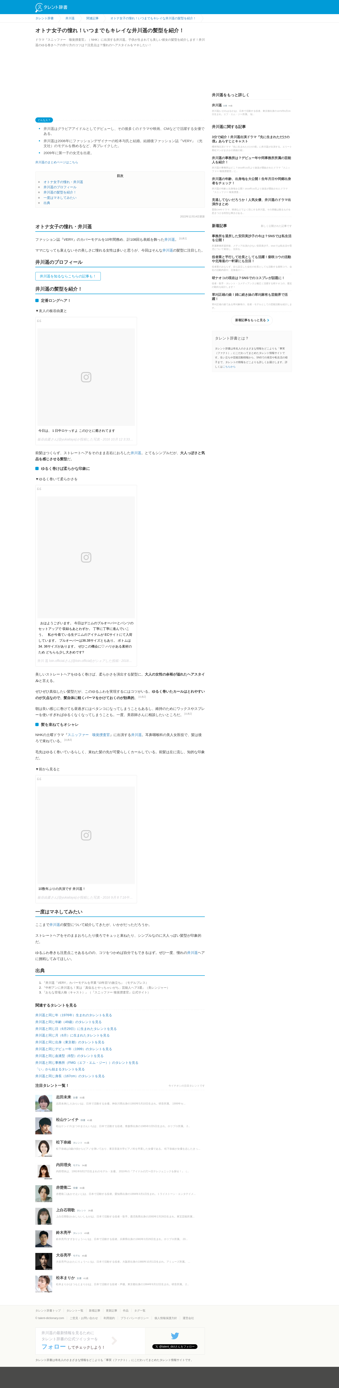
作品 (126, 1310)
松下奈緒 (63, 1142)
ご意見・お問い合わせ (84, 1318)
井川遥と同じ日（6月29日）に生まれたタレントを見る (76, 1029)
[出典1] (183, 238)
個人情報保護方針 (165, 1318)
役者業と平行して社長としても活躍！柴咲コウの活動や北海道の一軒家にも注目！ (251, 259)
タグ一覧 (139, 1310)
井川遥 (169, 239)
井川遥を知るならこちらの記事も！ (68, 276)
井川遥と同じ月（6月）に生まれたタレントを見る (72, 1035)
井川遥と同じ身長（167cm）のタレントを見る (70, 1076)
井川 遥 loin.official (51, 661)
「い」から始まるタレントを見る (60, 1069)
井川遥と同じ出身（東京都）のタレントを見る (70, 1042)
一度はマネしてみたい (60, 198)
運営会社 (188, 1318)
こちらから (229, 366)
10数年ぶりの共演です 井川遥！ (62, 889)
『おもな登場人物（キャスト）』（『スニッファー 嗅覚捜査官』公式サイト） (96, 992)
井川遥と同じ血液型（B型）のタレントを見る (69, 1056)
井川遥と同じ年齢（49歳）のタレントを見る (68, 1022)
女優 (75, 1097)
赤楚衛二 (63, 1187)
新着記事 (94, 1310)
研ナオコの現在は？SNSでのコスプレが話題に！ (248, 278)
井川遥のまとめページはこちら (56, 162)
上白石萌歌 (65, 1210)
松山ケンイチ (67, 1120)
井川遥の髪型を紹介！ (60, 192)
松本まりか (65, 1278)
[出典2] (142, 697)
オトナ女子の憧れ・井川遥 (63, 182)
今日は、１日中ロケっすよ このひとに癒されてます (76, 430)
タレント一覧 (74, 1310)
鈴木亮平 (63, 1233)
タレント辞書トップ (48, 1310)
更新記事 (111, 1310)
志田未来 (63, 1097)
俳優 (83, 1120)
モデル (76, 1165)
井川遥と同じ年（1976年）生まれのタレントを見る (73, 1015)
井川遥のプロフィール (60, 187)
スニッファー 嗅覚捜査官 (89, 735)
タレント (77, 1142)
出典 (47, 203)
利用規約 (109, 1318)
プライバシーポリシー (135, 1318)
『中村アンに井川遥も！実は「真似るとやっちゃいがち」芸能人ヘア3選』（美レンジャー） (106, 987)
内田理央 (63, 1165)
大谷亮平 (63, 1255)
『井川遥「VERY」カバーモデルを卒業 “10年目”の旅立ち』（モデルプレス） (95, 982)
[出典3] (68, 740)
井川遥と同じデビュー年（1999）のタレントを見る (73, 1049)
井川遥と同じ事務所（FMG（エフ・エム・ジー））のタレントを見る (86, 1062)
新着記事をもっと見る (250, 320)
